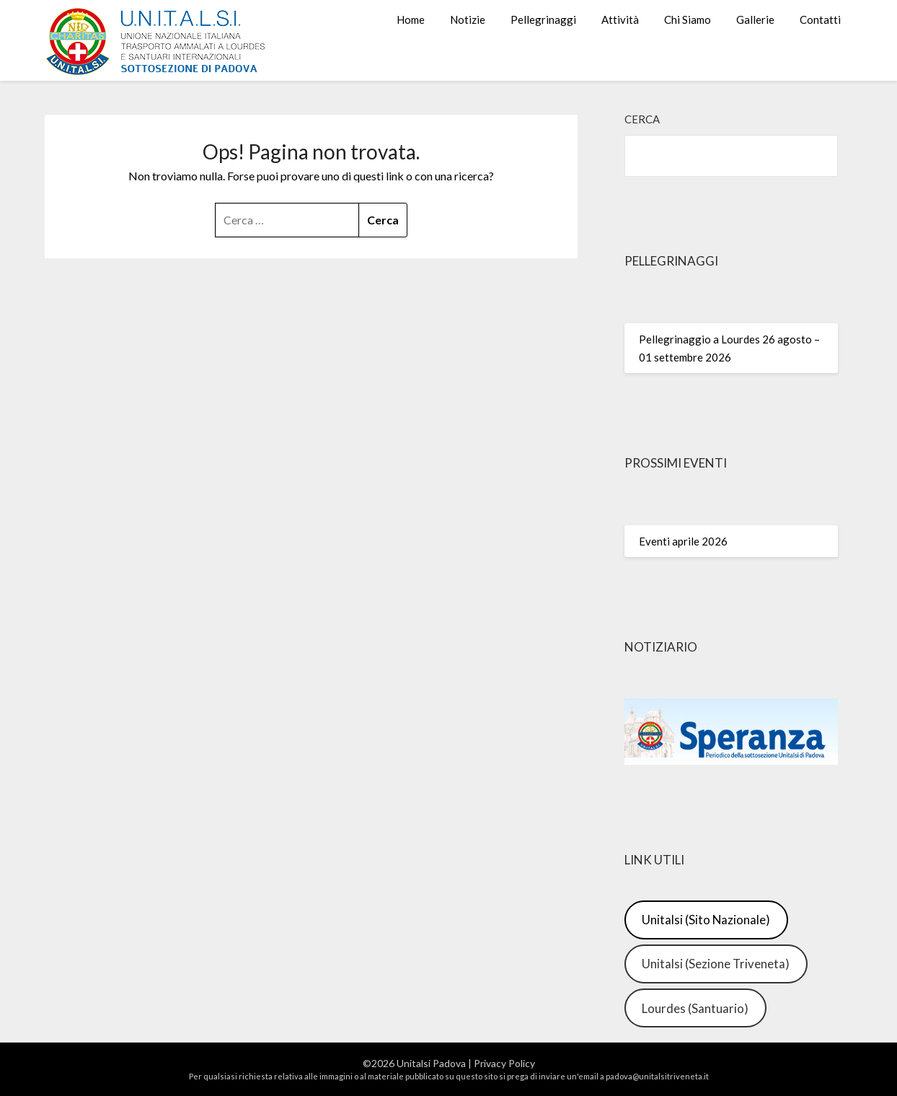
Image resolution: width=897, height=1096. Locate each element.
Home (411, 19)
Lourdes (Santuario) (695, 1008)
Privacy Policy (504, 1063)
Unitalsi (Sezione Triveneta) (716, 963)
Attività (620, 19)
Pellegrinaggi (543, 19)
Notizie (467, 19)
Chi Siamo (687, 19)
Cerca (642, 119)
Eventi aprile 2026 (683, 541)
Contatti (820, 19)
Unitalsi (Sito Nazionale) (706, 919)
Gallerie (755, 19)
